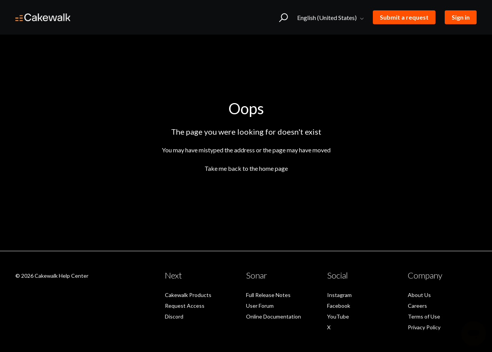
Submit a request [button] (404, 17)
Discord (174, 316)
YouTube (338, 316)
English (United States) (327, 17)
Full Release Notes (268, 295)
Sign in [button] (461, 17)
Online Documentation (273, 316)
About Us (419, 295)
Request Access (184, 305)
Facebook (338, 305)
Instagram (339, 295)
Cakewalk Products (188, 295)
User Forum (260, 305)
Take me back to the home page (246, 168)
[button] (283, 17)
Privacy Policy (424, 327)
